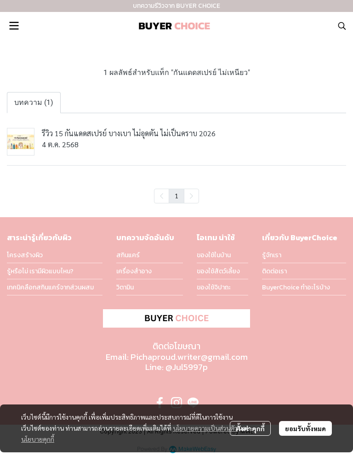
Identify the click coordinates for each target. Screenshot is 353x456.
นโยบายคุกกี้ (37, 439)
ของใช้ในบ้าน (214, 255)
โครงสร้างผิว (25, 255)
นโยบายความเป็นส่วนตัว (205, 428)
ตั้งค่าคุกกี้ (250, 428)
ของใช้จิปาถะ (214, 287)
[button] (342, 25)
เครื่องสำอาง (134, 271)
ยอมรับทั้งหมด (305, 428)
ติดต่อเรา (274, 271)
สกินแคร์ (128, 255)
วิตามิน (125, 287)
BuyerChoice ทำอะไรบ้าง (296, 287)
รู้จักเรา (271, 255)
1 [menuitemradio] (176, 195)
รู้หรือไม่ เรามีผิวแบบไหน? (40, 271)
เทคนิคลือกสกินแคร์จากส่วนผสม (50, 287)
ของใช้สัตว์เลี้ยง (218, 271)
